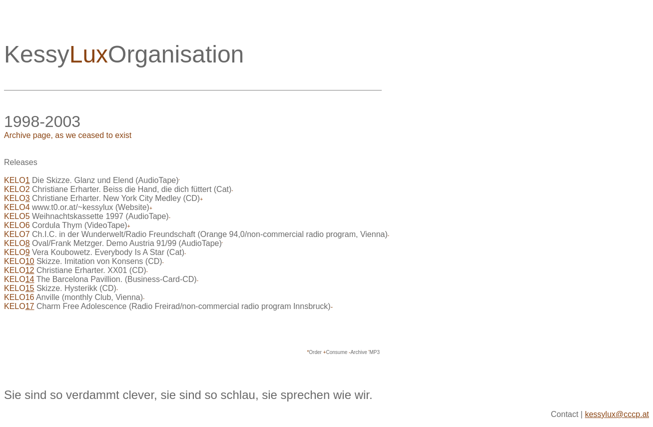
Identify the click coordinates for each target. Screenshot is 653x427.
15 (29, 288)
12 (29, 270)
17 (29, 306)
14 (29, 279)
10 (29, 261)
